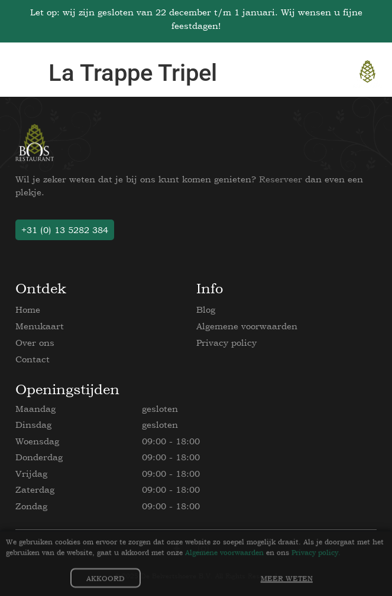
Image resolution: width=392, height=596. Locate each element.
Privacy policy (226, 342)
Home (27, 309)
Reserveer (280, 179)
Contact (32, 359)
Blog (205, 309)
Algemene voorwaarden (246, 326)
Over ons (34, 342)
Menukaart (39, 326)
